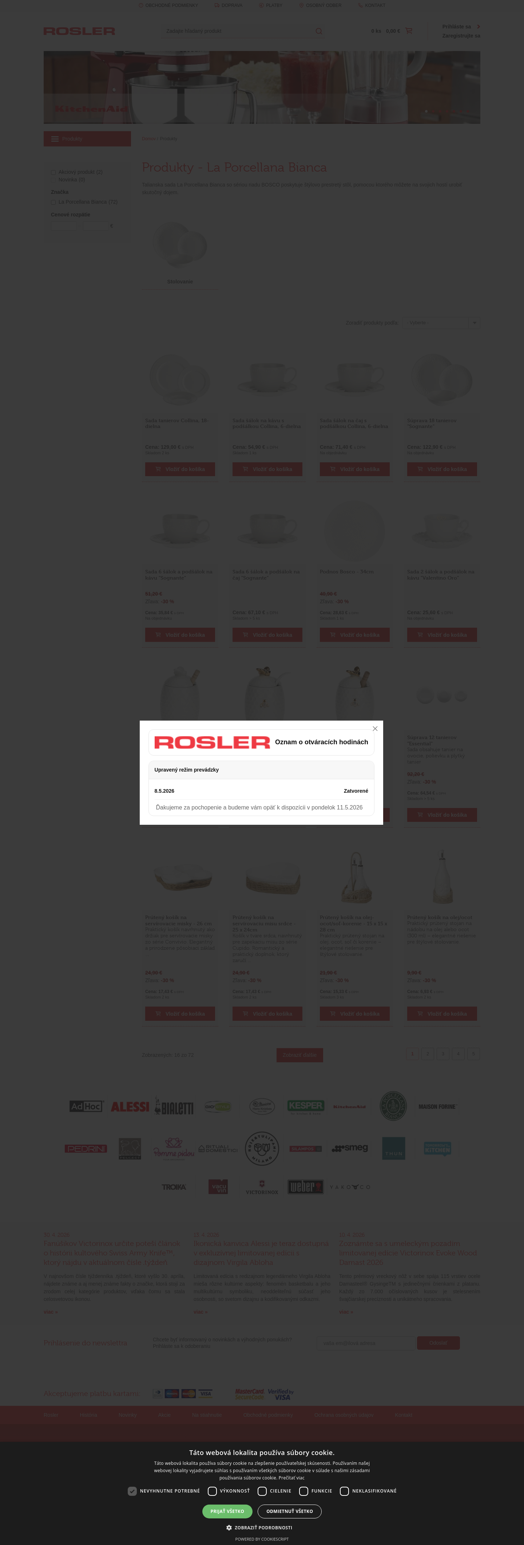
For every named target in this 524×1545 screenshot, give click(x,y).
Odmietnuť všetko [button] (289, 1511)
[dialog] (262, 1493)
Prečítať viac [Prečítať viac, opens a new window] (292, 1478)
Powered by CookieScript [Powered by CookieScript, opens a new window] (262, 1539)
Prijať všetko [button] (228, 1511)
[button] (262, 1527)
